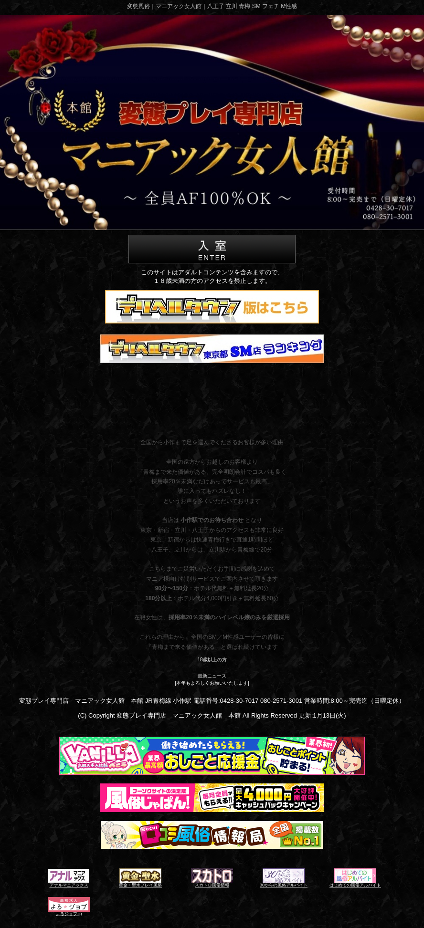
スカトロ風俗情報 (212, 885)
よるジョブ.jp (69, 913)
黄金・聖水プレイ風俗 (140, 885)
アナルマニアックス (69, 885)
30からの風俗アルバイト (283, 885)
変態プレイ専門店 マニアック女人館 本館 (179, 715)
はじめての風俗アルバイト (355, 885)
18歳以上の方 (211, 659)
